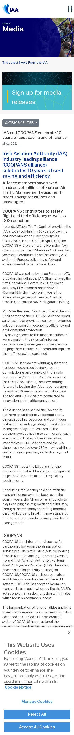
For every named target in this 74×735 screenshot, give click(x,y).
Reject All (37, 714)
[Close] (69, 633)
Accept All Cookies (37, 727)
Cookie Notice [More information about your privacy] (18, 687)
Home (5, 23)
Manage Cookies (37, 702)
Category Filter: (20, 123)
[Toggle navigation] (70, 9)
